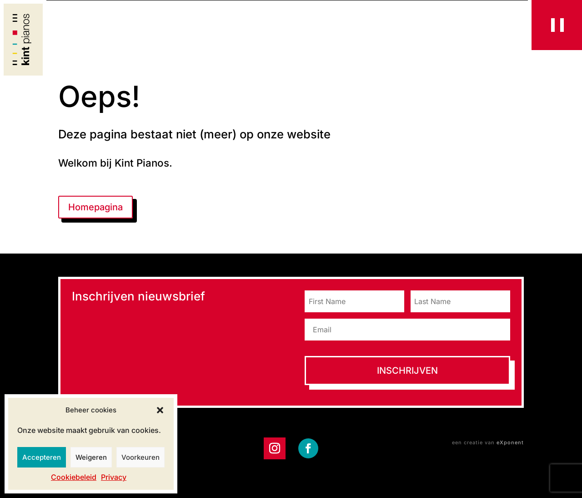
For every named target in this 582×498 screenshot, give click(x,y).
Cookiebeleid (73, 477)
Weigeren (91, 457)
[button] (160, 410)
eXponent (510, 442)
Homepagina (95, 207)
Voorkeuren (140, 457)
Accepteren (41, 457)
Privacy (113, 477)
